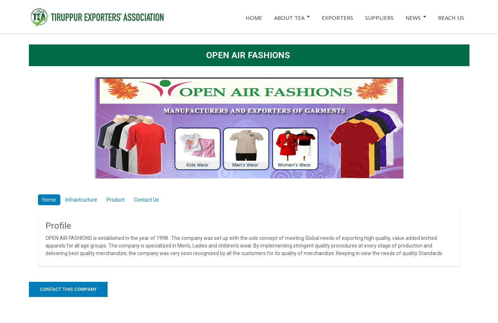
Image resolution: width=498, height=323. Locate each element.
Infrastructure (81, 200)
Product (116, 200)
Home (49, 200)
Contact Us (146, 200)
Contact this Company (68, 289)
